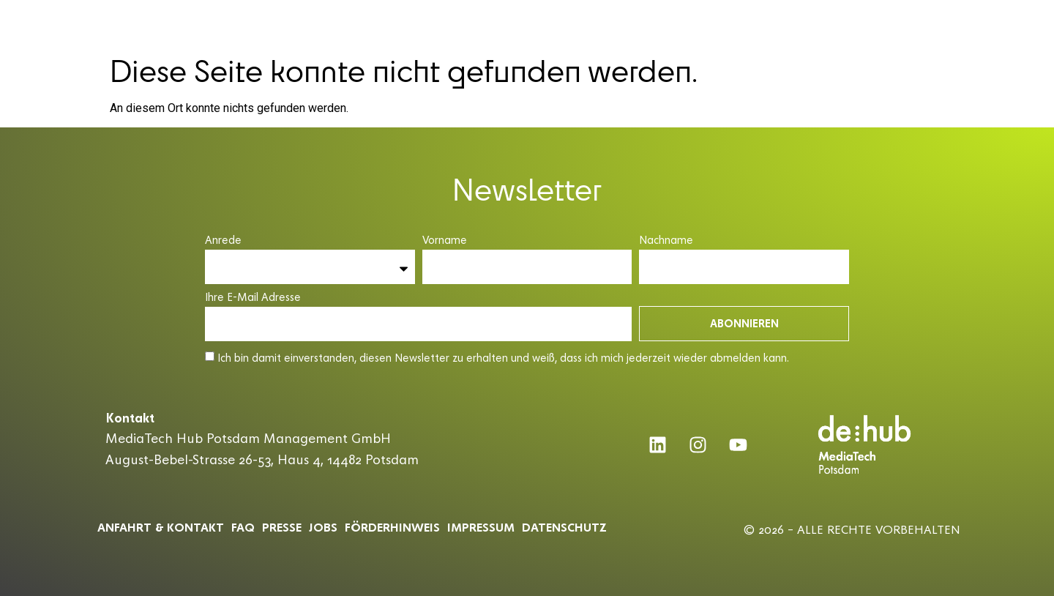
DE (987, 23)
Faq (243, 526)
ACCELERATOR (476, 23)
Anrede (223, 240)
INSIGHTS (794, 23)
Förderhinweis (392, 526)
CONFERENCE (565, 23)
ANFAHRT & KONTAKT (160, 526)
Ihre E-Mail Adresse (253, 297)
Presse (282, 526)
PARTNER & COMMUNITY (685, 23)
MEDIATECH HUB (377, 23)
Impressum (481, 526)
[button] (1036, 21)
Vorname (444, 240)
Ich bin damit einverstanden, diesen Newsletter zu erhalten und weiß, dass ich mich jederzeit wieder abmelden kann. (503, 358)
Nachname (666, 240)
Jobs (323, 526)
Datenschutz (564, 526)
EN (1014, 23)
